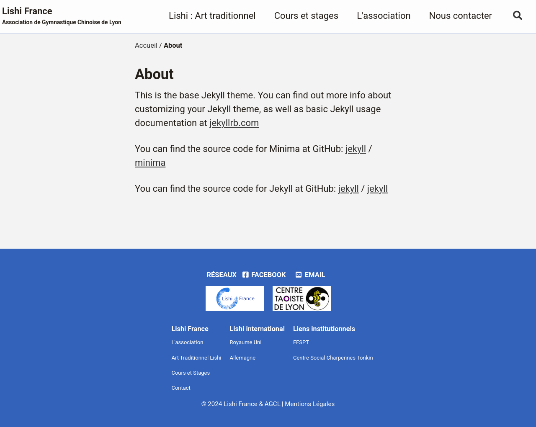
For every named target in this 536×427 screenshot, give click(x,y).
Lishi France (61, 16)
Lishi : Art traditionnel (212, 15)
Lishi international (257, 329)
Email (309, 275)
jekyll (355, 149)
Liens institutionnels (324, 329)
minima (150, 162)
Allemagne (243, 358)
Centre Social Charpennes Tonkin (333, 358)
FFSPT (301, 342)
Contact (180, 388)
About (154, 74)
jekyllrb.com (234, 123)
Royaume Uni (246, 342)
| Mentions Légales (308, 404)
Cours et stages (306, 15)
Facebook (263, 275)
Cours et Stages (190, 373)
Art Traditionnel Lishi (196, 358)
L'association (383, 15)
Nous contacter (460, 15)
